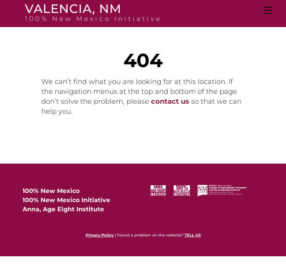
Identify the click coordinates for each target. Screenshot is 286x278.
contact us (170, 101)
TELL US (193, 235)
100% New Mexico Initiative (66, 200)
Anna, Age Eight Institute (63, 209)
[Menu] (267, 10)
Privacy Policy (100, 235)
